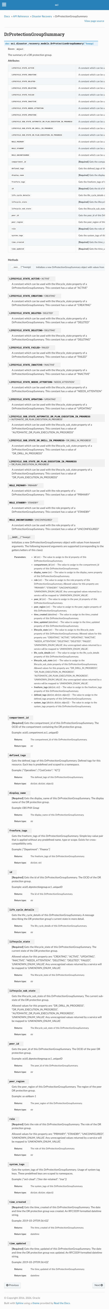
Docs (7, 16)
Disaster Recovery (42, 16)
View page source (94, 21)
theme (35, 1303)
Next (99, 1285)
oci (56, 5)
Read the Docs (62, 1303)
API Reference (21, 16)
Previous (12, 1285)
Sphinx (19, 1303)
